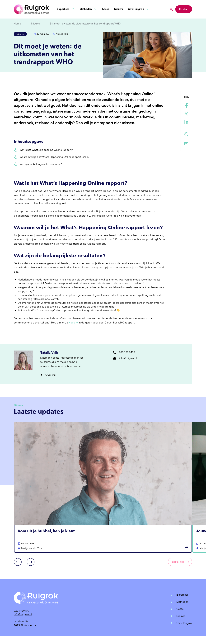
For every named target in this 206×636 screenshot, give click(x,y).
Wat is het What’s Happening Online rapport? (46, 149)
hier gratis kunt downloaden (98, 310)
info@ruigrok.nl (23, 614)
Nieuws (118, 8)
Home (17, 23)
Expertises (63, 8)
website (73, 322)
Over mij (50, 374)
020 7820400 (21, 610)
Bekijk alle (178, 561)
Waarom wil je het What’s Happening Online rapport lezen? (54, 156)
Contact (183, 9)
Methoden (86, 8)
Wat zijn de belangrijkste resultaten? (41, 164)
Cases (105, 8)
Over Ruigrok (136, 8)
